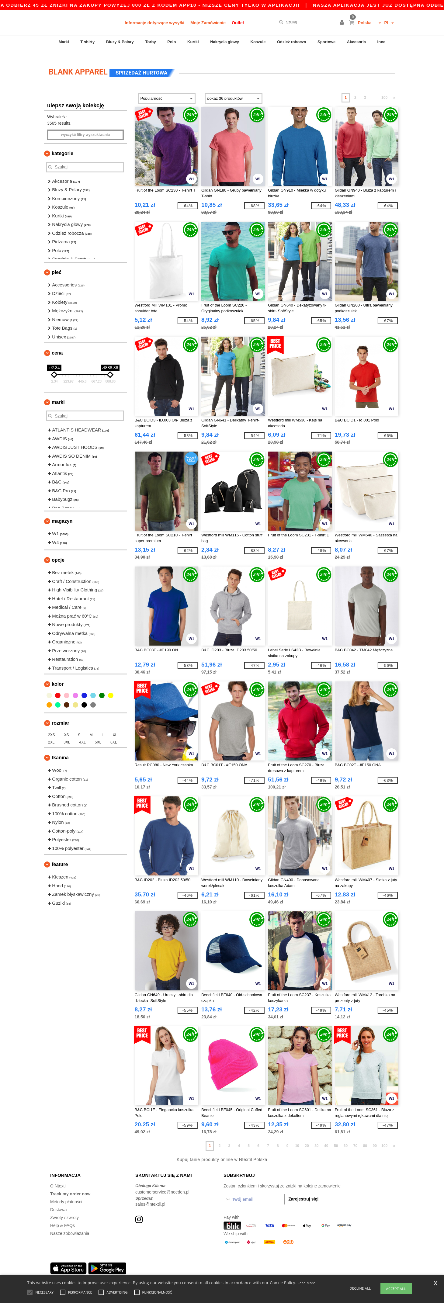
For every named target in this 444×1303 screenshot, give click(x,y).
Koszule (258, 42)
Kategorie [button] (62, 146)
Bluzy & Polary (120, 42)
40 (326, 1138)
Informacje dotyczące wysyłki (154, 22)
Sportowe (326, 42)
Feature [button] (60, 857)
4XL (82, 735)
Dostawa (58, 1202)
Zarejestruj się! (303, 1191)
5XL (98, 735)
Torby (150, 42)
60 (346, 1138)
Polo (171, 42)
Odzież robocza (291, 42)
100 (384, 90)
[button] (343, 22)
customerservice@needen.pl (162, 1184)
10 (297, 1138)
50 (336, 1138)
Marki (64, 42)
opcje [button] (58, 552)
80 (365, 1138)
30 (316, 1138)
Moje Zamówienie (208, 22)
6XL (113, 735)
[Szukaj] (306, 22)
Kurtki (193, 42)
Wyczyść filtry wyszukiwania (85, 127)
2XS (51, 728)
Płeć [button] (56, 265)
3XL (67, 735)
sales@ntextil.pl (150, 1196)
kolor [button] (58, 676)
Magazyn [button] (62, 513)
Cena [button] (57, 345)
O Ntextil (58, 1178)
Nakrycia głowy (224, 42)
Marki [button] (58, 394)
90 (375, 1138)
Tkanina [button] (60, 750)
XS (66, 728)
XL (115, 728)
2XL (51, 735)
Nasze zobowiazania (69, 1226)
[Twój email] (254, 1192)
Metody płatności (66, 1194)
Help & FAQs (62, 1218)
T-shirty (87, 42)
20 (307, 1138)
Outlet (238, 22)
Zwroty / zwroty (64, 1210)
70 (355, 1138)
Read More (306, 1282)
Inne (381, 42)
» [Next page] (394, 90)
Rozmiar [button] (60, 715)
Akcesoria (356, 42)
